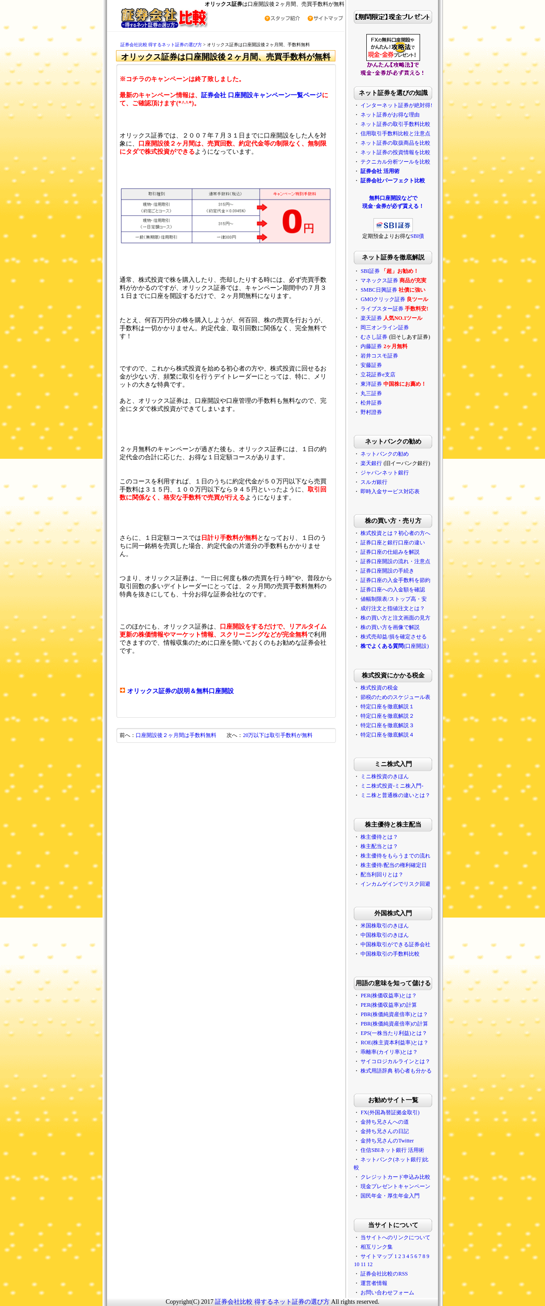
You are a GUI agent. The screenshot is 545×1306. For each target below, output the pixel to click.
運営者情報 (373, 1283)
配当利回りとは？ (381, 874)
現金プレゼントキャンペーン (395, 1186)
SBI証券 (370, 271)
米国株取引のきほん (384, 925)
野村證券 (371, 412)
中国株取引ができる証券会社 (395, 944)
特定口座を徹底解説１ (387, 706)
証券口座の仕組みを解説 (390, 552)
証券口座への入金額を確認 (392, 589)
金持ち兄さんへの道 (384, 1122)
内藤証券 (371, 346)
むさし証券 (373, 337)
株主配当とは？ (379, 846)
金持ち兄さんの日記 (384, 1131)
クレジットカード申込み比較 (395, 1177)
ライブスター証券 (381, 309)
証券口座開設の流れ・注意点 (395, 561)
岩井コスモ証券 (379, 356)
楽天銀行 (371, 463)
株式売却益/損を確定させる (393, 637)
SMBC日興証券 (378, 290)
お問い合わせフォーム (387, 1292)
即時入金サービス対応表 (390, 491)
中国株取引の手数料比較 (390, 954)
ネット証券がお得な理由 (390, 115)
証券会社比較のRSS (384, 1274)
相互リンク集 (376, 1247)
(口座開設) (394, 646)
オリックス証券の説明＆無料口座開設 (180, 691)
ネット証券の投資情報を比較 (395, 152)
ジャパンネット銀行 (384, 473)
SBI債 (418, 236)
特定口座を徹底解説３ (387, 725)
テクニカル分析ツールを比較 (395, 162)
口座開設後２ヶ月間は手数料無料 (176, 735)
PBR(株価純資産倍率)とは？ (394, 1014)
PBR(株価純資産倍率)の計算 (394, 1024)
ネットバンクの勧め (384, 454)
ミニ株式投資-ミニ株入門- (391, 786)
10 (356, 1264)
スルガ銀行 (373, 482)
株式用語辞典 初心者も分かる (396, 1071)
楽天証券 (371, 318)
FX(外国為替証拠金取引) (389, 1112)
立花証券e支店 (377, 374)
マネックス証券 (379, 280)
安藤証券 (371, 365)
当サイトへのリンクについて (395, 1237)
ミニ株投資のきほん (384, 776)
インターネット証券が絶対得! (396, 105)
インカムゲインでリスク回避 (395, 884)
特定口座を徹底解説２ (387, 716)
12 (370, 1264)
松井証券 (371, 403)
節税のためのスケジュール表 (395, 697)
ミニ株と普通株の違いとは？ (395, 795)
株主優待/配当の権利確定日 (393, 865)
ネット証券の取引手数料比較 (395, 124)
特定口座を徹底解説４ (387, 735)
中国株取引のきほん (384, 935)
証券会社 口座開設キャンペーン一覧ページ (261, 95)
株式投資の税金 (379, 688)
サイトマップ (376, 1256)
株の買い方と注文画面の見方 (395, 618)
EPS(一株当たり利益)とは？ (393, 1033)
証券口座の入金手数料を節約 (395, 580)
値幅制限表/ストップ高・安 (393, 599)
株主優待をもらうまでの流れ (395, 856)
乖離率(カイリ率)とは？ (389, 1052)
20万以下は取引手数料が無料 (278, 735)
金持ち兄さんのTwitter (386, 1141)
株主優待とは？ (379, 837)
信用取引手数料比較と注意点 (395, 133)
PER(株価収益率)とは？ (388, 995)
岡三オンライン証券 (384, 327)
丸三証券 (371, 393)
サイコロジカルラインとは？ (395, 1061)
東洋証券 (371, 384)
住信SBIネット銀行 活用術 (392, 1150)
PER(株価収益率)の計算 (388, 1005)
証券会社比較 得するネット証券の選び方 (161, 44)
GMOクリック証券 (382, 299)
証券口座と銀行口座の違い (392, 542)
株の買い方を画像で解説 (390, 627)
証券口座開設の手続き (387, 571)
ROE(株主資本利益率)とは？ (394, 1042)
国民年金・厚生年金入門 (390, 1196)
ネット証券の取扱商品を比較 (395, 143)
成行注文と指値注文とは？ (392, 608)
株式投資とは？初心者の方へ (395, 533)
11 (363, 1264)
